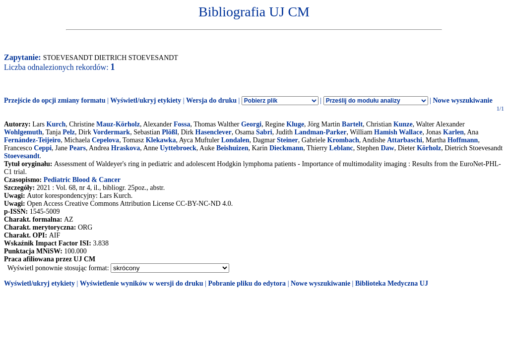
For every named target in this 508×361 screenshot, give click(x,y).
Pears (77, 148)
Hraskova (125, 148)
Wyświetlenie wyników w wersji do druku (141, 283)
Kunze (403, 124)
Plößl (169, 132)
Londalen (235, 140)
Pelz (69, 132)
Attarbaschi (404, 140)
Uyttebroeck (178, 148)
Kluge (295, 124)
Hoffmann (462, 140)
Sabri (264, 132)
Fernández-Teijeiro (32, 140)
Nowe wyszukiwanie (462, 100)
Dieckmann (286, 148)
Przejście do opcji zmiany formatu (55, 100)
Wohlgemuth (23, 132)
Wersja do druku (211, 100)
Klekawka (161, 140)
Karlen (453, 132)
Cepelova (105, 140)
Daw (387, 148)
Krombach (343, 140)
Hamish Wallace (398, 132)
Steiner (287, 140)
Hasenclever (213, 132)
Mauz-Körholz (118, 124)
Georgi (251, 124)
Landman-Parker (320, 132)
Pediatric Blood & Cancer (82, 179)
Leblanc (341, 148)
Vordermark (111, 132)
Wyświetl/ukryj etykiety (145, 100)
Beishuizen (232, 148)
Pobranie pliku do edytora (247, 283)
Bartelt (352, 124)
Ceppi (43, 148)
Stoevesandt (22, 156)
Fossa (182, 124)
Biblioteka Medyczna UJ (391, 283)
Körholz (429, 148)
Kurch (56, 124)
